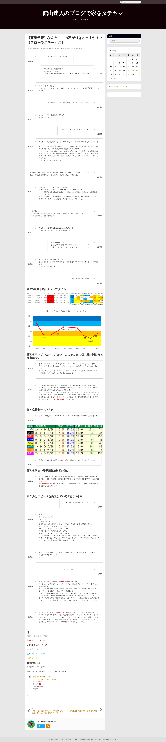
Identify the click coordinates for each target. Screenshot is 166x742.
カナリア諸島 (98, 739)
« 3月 (111, 78)
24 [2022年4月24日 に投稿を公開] (137, 71)
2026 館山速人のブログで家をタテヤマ (62, 739)
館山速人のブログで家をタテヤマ (83, 13)
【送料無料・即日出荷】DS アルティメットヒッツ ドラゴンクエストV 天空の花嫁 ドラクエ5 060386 (45, 679)
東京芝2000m (71, 48)
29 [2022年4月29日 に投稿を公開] (128, 75)
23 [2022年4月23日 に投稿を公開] (133, 71)
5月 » (115, 78)
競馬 (58, 48)
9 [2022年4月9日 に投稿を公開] (132, 63)
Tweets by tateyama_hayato (118, 87)
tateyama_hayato (47, 48)
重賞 (80, 48)
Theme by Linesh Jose (110, 739)
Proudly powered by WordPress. (84, 739)
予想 (64, 48)
